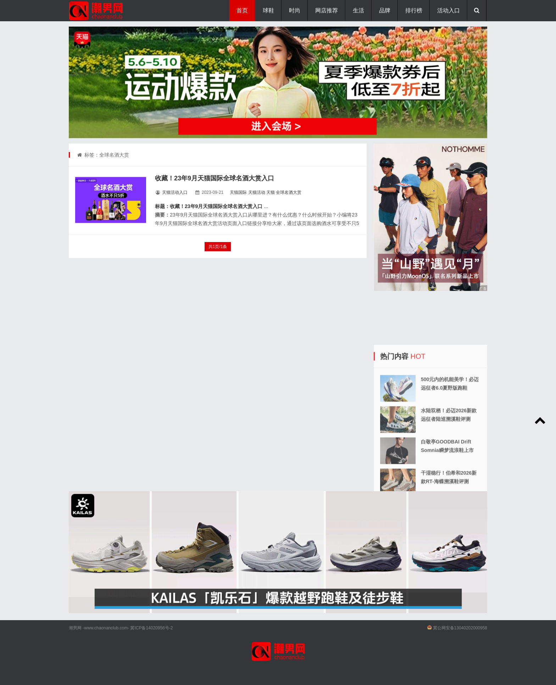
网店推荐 (326, 10)
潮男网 (75, 627)
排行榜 (413, 10)
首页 (242, 10)
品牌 (384, 10)
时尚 (294, 10)
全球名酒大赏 (288, 192)
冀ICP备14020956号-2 (151, 627)
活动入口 (448, 10)
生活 (358, 10)
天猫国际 (238, 192)
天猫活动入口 (175, 192)
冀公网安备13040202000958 (460, 627)
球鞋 (268, 10)
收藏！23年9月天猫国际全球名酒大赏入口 (214, 178)
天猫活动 (256, 192)
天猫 (270, 192)
